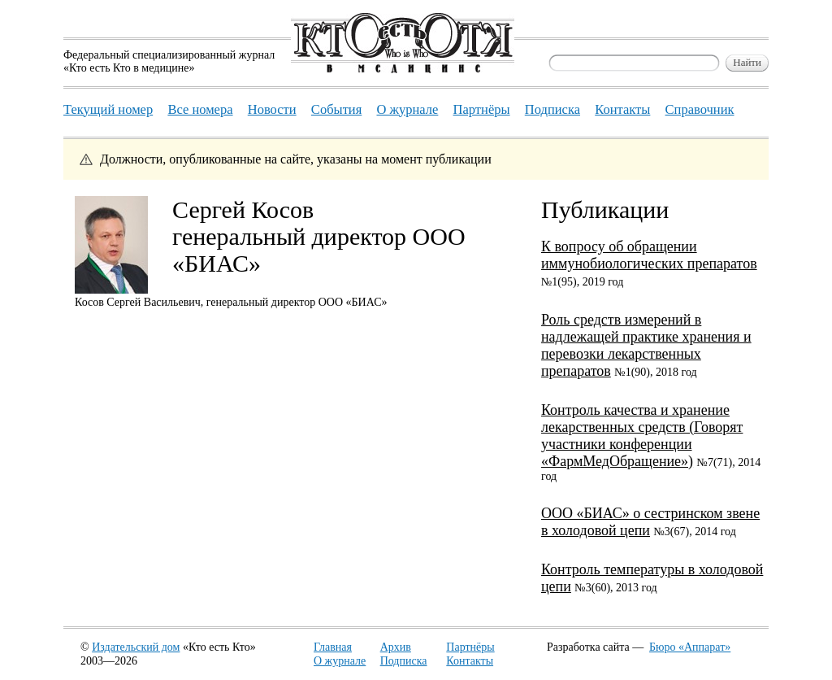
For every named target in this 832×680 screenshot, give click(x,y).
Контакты (469, 661)
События (336, 109)
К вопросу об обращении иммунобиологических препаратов (649, 255)
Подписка (403, 661)
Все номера (199, 109)
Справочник (699, 109)
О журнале (340, 661)
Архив (395, 647)
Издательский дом (136, 647)
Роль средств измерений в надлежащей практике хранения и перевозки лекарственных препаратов (646, 345)
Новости (272, 109)
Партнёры (470, 647)
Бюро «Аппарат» (689, 647)
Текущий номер (108, 109)
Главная (333, 647)
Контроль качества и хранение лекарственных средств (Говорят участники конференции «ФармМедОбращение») (642, 435)
